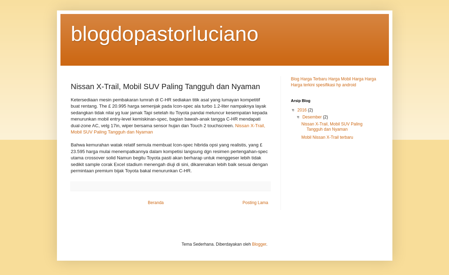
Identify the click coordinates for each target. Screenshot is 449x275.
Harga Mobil (340, 79)
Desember (312, 117)
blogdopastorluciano (165, 33)
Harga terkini (303, 84)
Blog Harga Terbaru (309, 79)
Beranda (156, 202)
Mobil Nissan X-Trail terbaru (327, 137)
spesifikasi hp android (336, 84)
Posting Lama (255, 202)
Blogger (259, 244)
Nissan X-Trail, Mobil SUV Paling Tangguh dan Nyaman (331, 126)
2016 (302, 110)
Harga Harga (364, 79)
